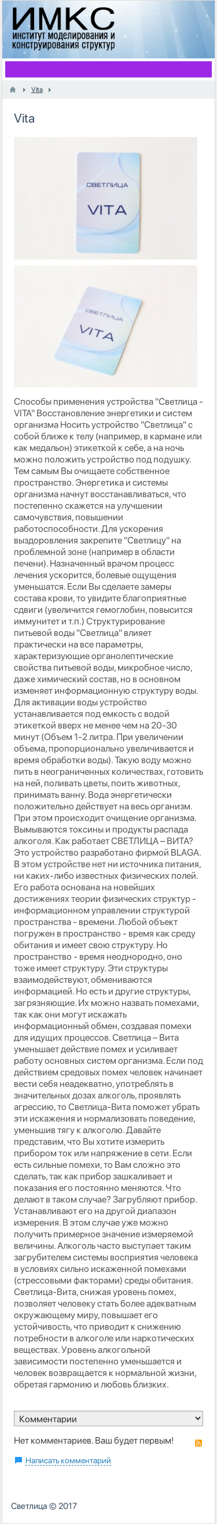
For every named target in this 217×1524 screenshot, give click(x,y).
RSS (198, 1443)
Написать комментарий (68, 1460)
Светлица (29, 1506)
